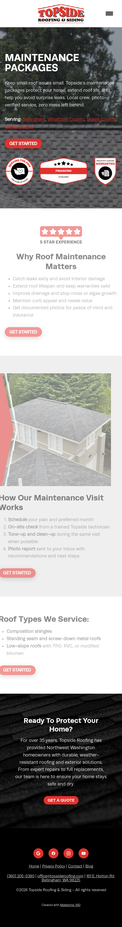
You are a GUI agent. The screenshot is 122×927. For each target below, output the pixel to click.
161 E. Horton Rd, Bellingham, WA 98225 (78, 878)
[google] (38, 853)
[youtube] (84, 853)
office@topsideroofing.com (60, 876)
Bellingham (34, 119)
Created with (61, 905)
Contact (75, 866)
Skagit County (101, 119)
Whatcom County (66, 119)
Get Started (23, 143)
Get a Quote (61, 800)
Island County (19, 126)
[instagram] (69, 853)
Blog (89, 866)
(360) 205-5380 (20, 876)
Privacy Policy (53, 866)
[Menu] (109, 13)
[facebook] (53, 853)
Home (34, 866)
